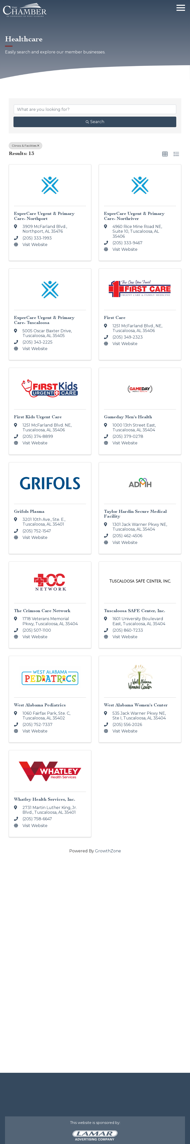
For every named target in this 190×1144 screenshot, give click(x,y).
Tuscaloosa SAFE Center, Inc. (134, 610)
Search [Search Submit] (95, 121)
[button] (165, 154)
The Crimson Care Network (42, 610)
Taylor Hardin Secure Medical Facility (135, 514)
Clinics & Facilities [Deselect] (25, 145)
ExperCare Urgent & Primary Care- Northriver (134, 216)
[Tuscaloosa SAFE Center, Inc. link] (139, 581)
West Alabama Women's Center (136, 705)
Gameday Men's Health (128, 417)
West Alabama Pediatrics (40, 705)
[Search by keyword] (95, 109)
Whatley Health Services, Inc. (44, 799)
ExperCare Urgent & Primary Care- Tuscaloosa (44, 320)
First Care (115, 317)
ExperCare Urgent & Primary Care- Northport (44, 216)
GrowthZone (108, 851)
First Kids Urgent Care (38, 417)
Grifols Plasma (29, 511)
